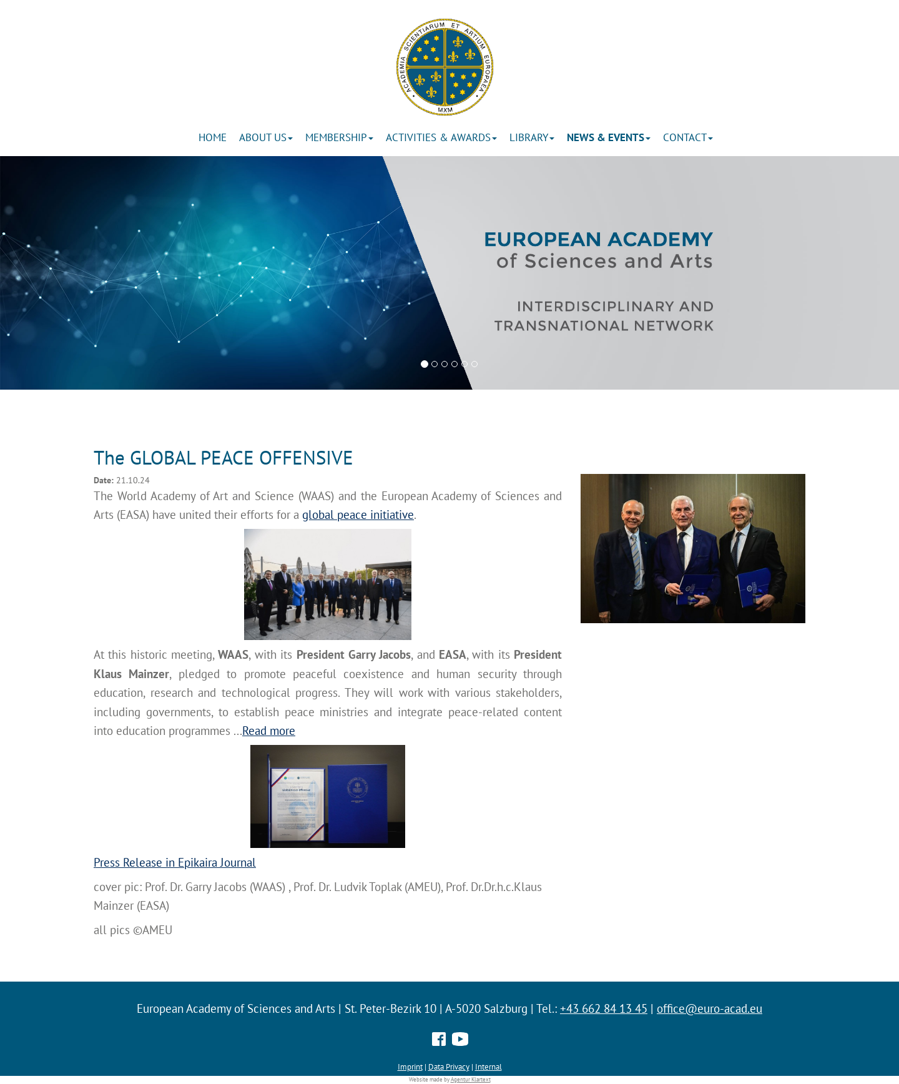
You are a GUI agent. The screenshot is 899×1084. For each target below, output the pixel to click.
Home (213, 137)
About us (266, 137)
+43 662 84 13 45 (603, 1008)
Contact (688, 137)
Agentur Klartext (471, 1079)
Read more (268, 730)
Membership (339, 137)
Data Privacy (448, 1066)
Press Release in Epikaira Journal (175, 862)
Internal (488, 1066)
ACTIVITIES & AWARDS (441, 137)
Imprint (410, 1066)
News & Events (609, 137)
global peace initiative (358, 514)
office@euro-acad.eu (709, 1008)
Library (531, 137)
